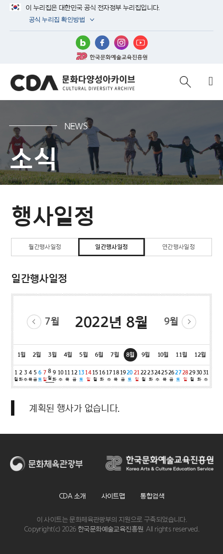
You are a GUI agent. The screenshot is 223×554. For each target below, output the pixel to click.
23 (150, 376)
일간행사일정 (111, 246)
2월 (37, 354)
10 (60, 376)
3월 (52, 354)
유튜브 (140, 42)
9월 (171, 321)
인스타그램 (121, 42)
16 (101, 376)
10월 (163, 354)
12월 (200, 354)
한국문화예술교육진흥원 (111, 56)
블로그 (83, 42)
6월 (99, 354)
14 (88, 376)
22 (143, 376)
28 (185, 376)
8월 (130, 354)
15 (95, 376)
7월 (52, 321)
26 (171, 376)
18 (115, 376)
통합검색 (152, 496)
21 (136, 376)
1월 (21, 354)
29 (191, 376)
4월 (68, 354)
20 (129, 376)
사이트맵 (113, 496)
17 (109, 376)
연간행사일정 (178, 246)
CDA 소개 (72, 496)
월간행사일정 (44, 246)
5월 (83, 354)
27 (178, 376)
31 (205, 376)
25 (164, 376)
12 (74, 376)
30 (199, 376)
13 (81, 376)
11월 (181, 354)
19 (122, 376)
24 (157, 376)
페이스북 (102, 42)
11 (67, 376)
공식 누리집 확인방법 (56, 20)
